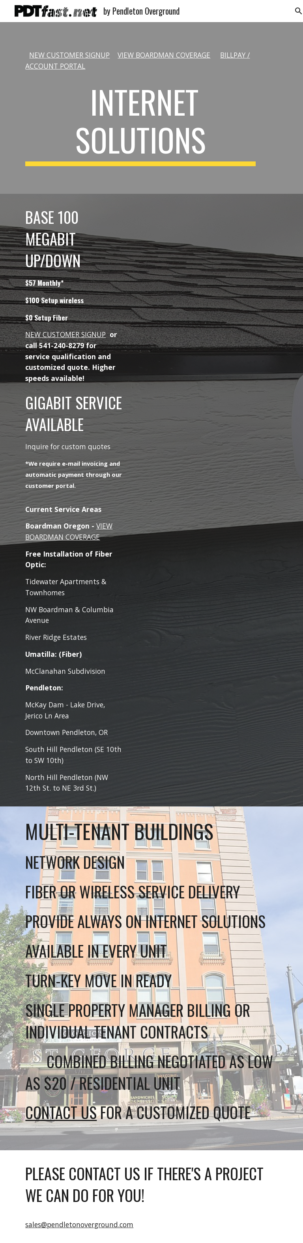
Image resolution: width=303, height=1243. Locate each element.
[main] (140, 60)
